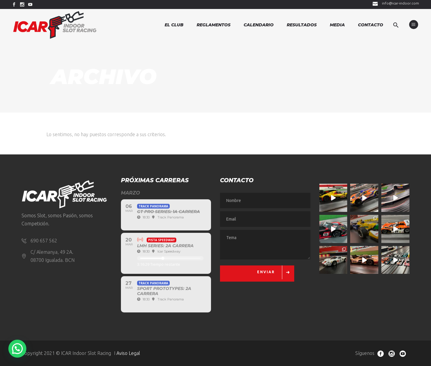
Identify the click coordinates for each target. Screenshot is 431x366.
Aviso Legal (128, 353)
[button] (17, 349)
